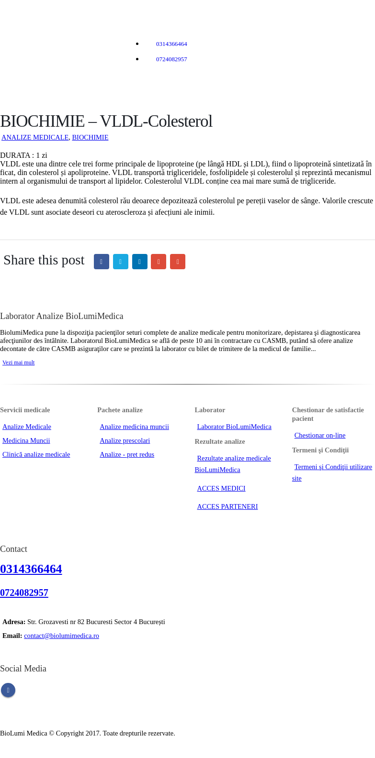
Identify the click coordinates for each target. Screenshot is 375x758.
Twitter (120, 261)
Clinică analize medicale (36, 454)
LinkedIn (140, 261)
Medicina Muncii (26, 440)
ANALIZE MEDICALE (34, 137)
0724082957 (171, 59)
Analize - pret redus (127, 454)
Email (177, 261)
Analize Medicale (26, 426)
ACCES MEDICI (221, 488)
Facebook (101, 261)
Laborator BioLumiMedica (234, 426)
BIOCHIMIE (90, 137)
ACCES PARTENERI (227, 506)
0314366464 (171, 43)
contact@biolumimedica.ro (61, 635)
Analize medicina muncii (134, 426)
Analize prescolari (125, 440)
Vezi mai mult (18, 362)
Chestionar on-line (320, 435)
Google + (158, 261)
